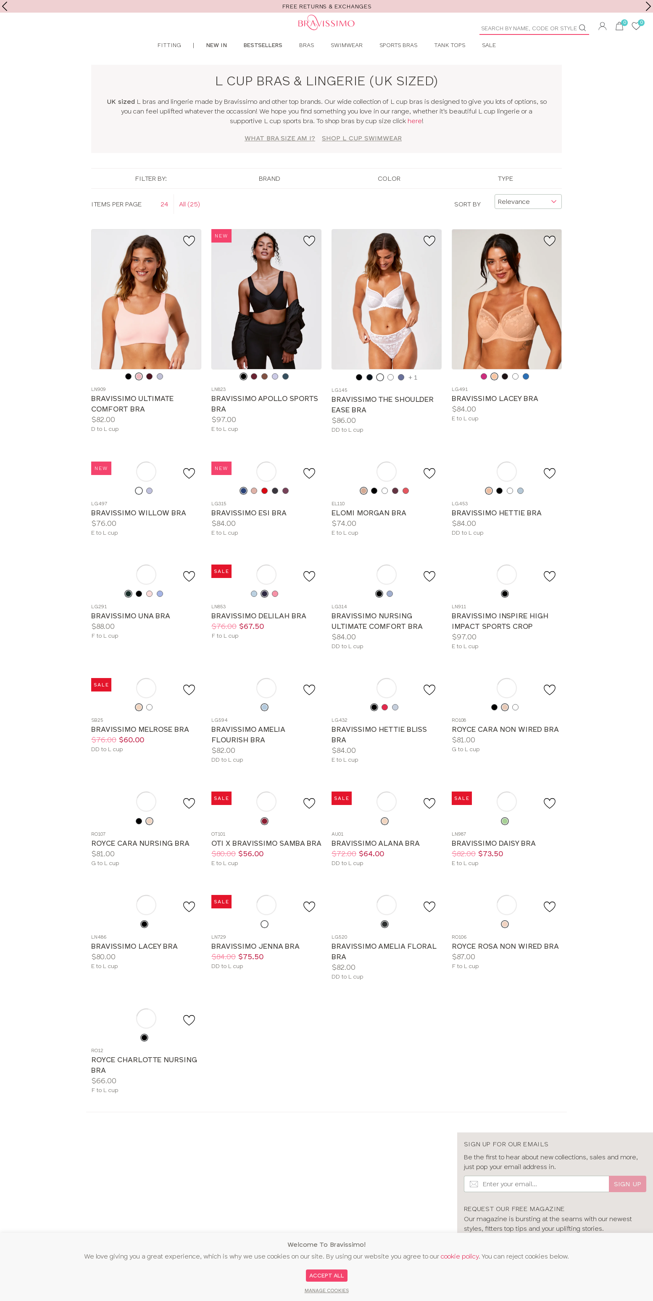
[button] (602, 27)
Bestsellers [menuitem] (263, 64)
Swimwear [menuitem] (347, 64)
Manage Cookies (327, 1290)
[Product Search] (531, 28)
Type (505, 198)
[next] (648, 6)
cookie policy (460, 1256)
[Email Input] (536, 1203)
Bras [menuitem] (306, 64)
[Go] (585, 28)
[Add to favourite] (190, 260)
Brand (269, 198)
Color (389, 198)
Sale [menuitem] (489, 64)
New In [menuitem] (216, 64)
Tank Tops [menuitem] (449, 64)
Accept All (326, 1275)
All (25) (189, 223)
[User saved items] (636, 27)
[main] (326, 603)
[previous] (4, 6)
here (415, 141)
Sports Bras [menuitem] (398, 64)
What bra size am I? (280, 158)
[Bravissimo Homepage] (163, 34)
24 (165, 223)
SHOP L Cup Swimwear (362, 158)
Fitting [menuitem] (169, 64)
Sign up (627, 1204)
